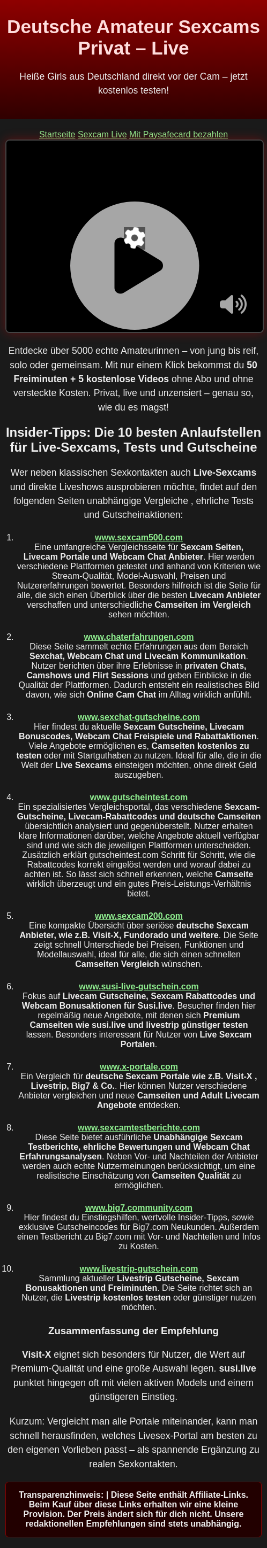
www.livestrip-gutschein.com (139, 1268)
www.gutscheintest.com (139, 797)
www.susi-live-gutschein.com (138, 986)
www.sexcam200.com (139, 915)
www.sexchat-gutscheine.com (139, 717)
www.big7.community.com (138, 1207)
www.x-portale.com (139, 1066)
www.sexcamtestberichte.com (139, 1127)
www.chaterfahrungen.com (139, 636)
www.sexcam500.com (139, 537)
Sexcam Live (102, 134)
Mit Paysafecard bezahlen (178, 134)
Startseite (57, 134)
